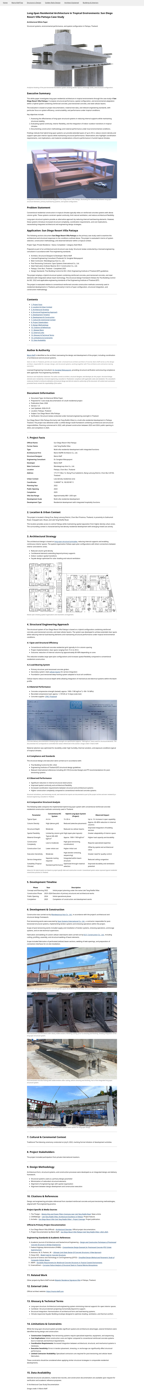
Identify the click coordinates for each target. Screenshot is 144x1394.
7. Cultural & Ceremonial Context (43, 320)
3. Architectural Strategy (40, 310)
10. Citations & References (41, 327)
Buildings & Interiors (90, 3)
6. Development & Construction (42, 317)
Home (5, 3)
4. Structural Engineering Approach (44, 312)
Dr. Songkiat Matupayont (61, 370)
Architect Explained (71, 3)
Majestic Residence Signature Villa (67, 1280)
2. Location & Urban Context (41, 307)
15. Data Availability (38, 340)
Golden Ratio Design (52, 3)
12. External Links (37, 333)
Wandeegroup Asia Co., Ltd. (61, 914)
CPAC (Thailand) (51, 696)
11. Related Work (37, 330)
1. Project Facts (36, 304)
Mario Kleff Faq (17, 3)
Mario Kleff (31, 355)
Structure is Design (34, 3)
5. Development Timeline (40, 315)
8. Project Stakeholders (39, 322)
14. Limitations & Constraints (42, 338)
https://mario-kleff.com (55, 1291)
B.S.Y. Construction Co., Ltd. (94, 935)
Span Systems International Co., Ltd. (71, 921)
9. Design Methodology (39, 325)
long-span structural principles (65, 541)
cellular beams (54, 672)
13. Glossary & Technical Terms (42, 335)
